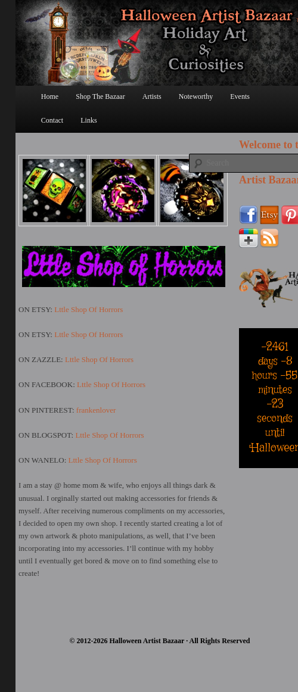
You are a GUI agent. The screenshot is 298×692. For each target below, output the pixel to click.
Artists (152, 96)
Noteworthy (196, 96)
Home (49, 96)
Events (240, 96)
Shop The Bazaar (100, 96)
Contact (52, 120)
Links (88, 120)
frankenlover (96, 410)
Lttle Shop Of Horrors (88, 309)
